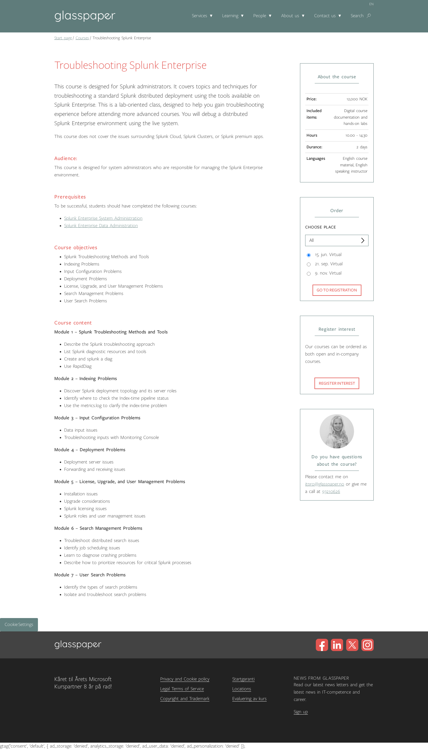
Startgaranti (243, 679)
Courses (82, 38)
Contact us (325, 15)
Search (357, 15)
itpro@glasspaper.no (324, 484)
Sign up (301, 711)
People (259, 15)
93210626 (331, 491)
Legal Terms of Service (182, 688)
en (371, 4)
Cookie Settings (19, 624)
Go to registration (337, 290)
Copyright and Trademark (184, 698)
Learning (230, 15)
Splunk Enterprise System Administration (103, 218)
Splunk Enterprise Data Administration (101, 225)
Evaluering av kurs (249, 698)
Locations (241, 688)
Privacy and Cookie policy (184, 679)
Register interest (337, 383)
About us (290, 15)
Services (199, 15)
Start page (63, 38)
